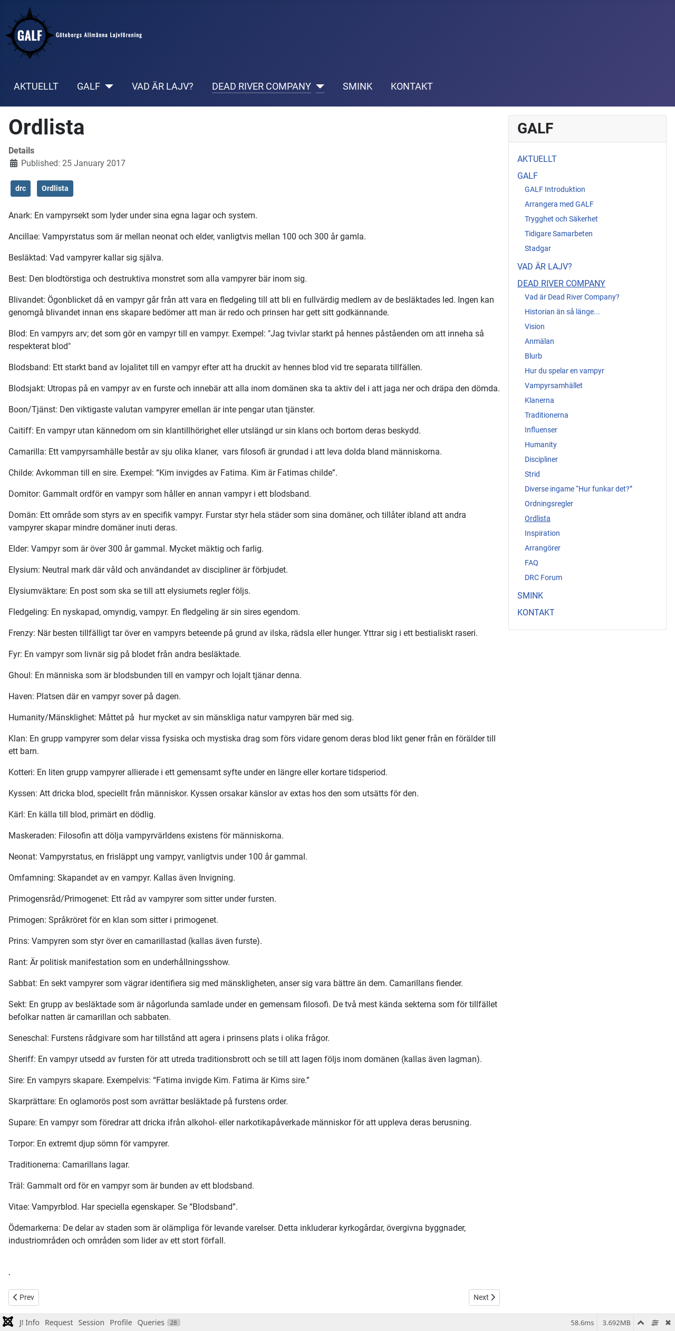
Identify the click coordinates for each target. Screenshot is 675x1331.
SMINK (357, 86)
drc (20, 188)
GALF (88, 86)
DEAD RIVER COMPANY (261, 86)
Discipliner (541, 459)
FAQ (531, 562)
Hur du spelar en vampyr (564, 370)
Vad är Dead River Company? (572, 297)
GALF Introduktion (555, 189)
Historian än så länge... (562, 311)
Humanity (541, 444)
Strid (532, 474)
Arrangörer (543, 548)
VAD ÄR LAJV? (163, 86)
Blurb (533, 356)
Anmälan (539, 341)
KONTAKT (412, 86)
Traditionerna (546, 415)
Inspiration (542, 533)
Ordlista (55, 188)
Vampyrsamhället (554, 385)
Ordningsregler (549, 503)
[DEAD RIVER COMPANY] (317, 86)
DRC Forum (543, 577)
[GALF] (106, 86)
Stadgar (538, 248)
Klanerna (539, 400)
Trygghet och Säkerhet (561, 219)
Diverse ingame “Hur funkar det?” (578, 489)
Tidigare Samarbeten (559, 233)
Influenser (541, 430)
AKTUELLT (36, 86)
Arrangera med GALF (559, 204)
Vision (535, 326)
